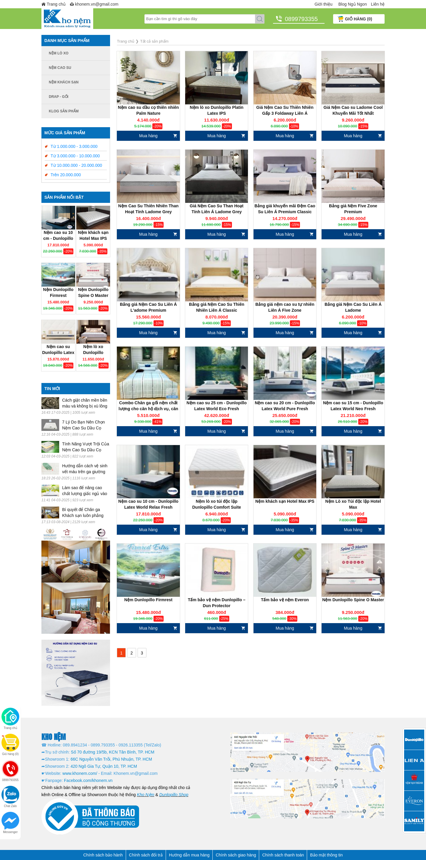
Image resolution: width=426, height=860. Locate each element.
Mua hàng (148, 135)
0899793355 (301, 19)
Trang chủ (56, 4)
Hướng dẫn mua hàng (189, 855)
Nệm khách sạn (63, 82)
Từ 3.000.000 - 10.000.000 (75, 155)
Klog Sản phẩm (64, 111)
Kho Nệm (145, 794)
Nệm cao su (60, 68)
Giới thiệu (323, 4)
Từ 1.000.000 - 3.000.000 (74, 146)
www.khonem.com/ (79, 773)
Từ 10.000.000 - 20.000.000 (76, 165)
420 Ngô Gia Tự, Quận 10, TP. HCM (103, 766)
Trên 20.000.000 (66, 174)
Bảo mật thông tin (326, 855)
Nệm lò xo (58, 53)
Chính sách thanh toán (283, 855)
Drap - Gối (58, 97)
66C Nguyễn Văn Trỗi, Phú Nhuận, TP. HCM (111, 759)
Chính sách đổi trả (146, 855)
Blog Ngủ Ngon (352, 4)
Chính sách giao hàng (236, 855)
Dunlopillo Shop (173, 794)
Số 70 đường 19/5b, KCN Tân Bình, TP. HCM (112, 752)
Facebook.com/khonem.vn (88, 780)
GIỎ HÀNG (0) (358, 19)
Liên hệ (378, 4)
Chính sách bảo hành (103, 855)
